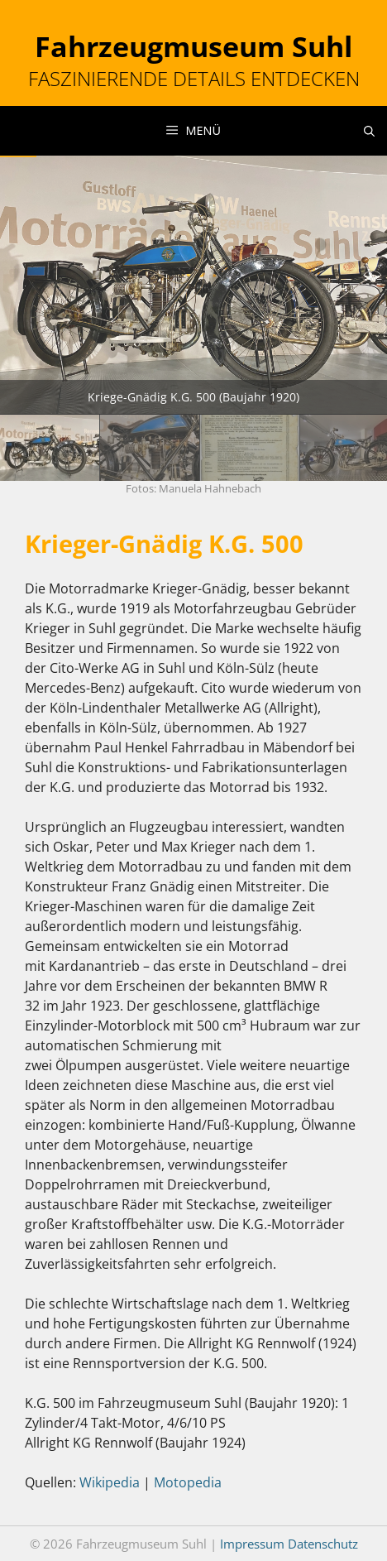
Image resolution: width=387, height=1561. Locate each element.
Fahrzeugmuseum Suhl (193, 46)
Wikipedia (109, 1482)
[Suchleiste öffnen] (369, 131)
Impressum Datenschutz (289, 1543)
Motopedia (188, 1482)
